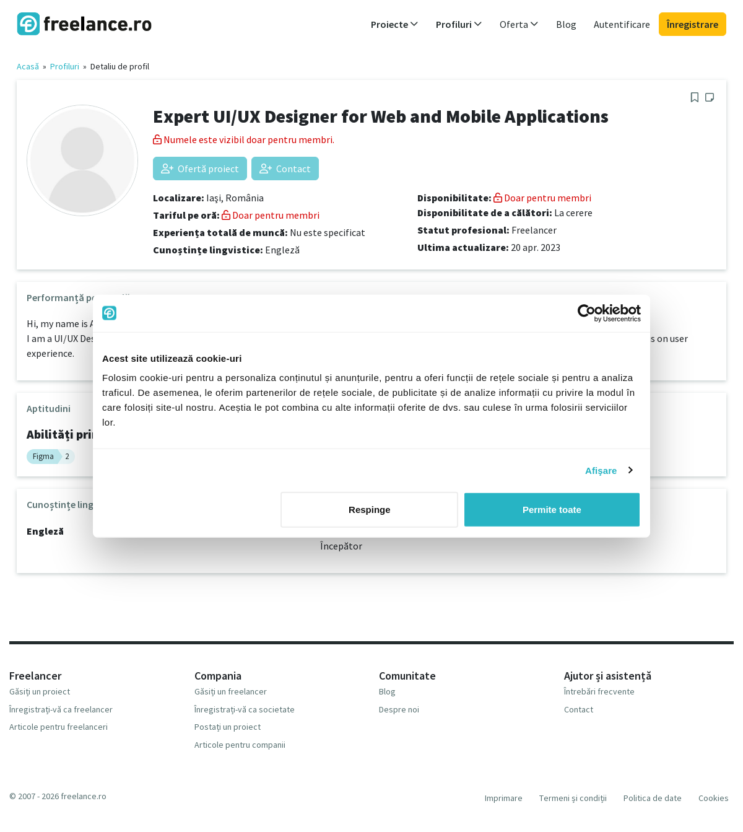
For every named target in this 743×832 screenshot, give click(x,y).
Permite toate (552, 509)
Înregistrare (692, 24)
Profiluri (64, 66)
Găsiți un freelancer (230, 691)
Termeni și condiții (573, 798)
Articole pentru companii (239, 744)
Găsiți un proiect (39, 691)
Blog (566, 24)
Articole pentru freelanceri (58, 726)
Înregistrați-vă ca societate (244, 709)
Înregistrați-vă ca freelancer (61, 709)
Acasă (28, 66)
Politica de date (653, 798)
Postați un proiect (227, 726)
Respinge (370, 509)
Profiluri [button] (459, 24)
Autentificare (622, 24)
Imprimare (504, 798)
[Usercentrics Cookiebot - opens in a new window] (586, 313)
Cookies (713, 798)
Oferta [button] (519, 24)
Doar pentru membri (270, 215)
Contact (285, 168)
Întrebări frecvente (599, 691)
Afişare (601, 470)
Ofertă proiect (200, 168)
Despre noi (399, 709)
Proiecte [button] (395, 24)
